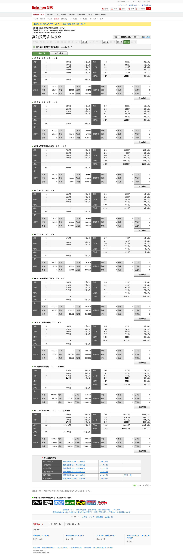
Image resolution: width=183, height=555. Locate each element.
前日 (116, 37)
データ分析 (83, 19)
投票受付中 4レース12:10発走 (74, 475)
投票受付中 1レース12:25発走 (74, 472)
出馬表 (42, 19)
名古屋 (105, 42)
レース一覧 (104, 461)
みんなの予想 (61, 14)
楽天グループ (122, 1)
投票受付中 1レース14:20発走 (74, 461)
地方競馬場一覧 (104, 510)
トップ (35, 19)
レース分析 (73, 19)
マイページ (50, 14)
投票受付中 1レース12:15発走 (74, 465)
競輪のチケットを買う (41, 535)
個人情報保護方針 (48, 547)
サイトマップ (122, 5)
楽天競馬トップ (38, 14)
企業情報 (36, 547)
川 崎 (84, 42)
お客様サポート (134, 5)
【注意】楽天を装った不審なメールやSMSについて (111, 512)
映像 (101, 19)
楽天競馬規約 (62, 547)
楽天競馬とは (146, 5)
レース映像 (116, 510)
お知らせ (71, 14)
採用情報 (87, 547)
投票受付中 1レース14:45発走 (74, 468)
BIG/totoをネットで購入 (75, 535)
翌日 (135, 37)
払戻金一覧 (127, 475)
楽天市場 (147, 1)
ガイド (90, 14)
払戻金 (56, 19)
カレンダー (93, 19)
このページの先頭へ (143, 485)
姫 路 (119, 42)
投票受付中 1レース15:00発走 (74, 479)
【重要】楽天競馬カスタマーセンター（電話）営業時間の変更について (59, 24)
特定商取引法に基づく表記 (103, 547)
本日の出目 (59, 53)
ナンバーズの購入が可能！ (106, 535)
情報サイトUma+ (100, 14)
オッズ (49, 19)
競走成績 (64, 19)
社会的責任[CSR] (76, 547)
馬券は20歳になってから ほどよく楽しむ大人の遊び (72, 512)
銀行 (139, 1)
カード (133, 1)
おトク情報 (81, 14)
